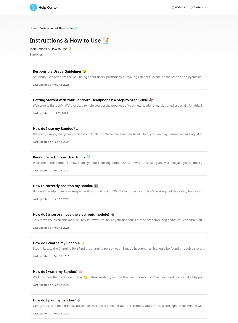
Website (178, 7)
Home (33, 28)
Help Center (44, 7)
